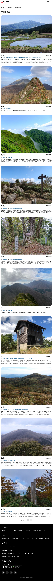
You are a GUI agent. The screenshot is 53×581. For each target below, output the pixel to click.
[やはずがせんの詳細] (26, 134)
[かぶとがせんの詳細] (26, 286)
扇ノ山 (3, 356)
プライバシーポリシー (18, 553)
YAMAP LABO (48, 538)
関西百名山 (16, 57)
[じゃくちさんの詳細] (26, 236)
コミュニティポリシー (30, 553)
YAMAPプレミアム (6, 538)
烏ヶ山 (3, 106)
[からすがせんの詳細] (26, 85)
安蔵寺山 (4, 509)
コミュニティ (27, 530)
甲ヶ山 (3, 308)
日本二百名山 (10, 57)
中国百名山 (21, 57)
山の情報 (10, 7)
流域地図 (41, 538)
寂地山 (3, 257)
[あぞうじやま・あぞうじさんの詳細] (26, 488)
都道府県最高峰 (27, 57)
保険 (36, 538)
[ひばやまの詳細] (26, 437)
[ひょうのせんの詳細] (26, 34)
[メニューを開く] (51, 1)
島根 (4, 208)
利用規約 (10, 553)
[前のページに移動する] (28, 520)
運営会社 (4, 553)
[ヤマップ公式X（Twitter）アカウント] (7, 572)
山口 (6, 259)
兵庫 (4, 57)
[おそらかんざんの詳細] (26, 185)
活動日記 (4, 530)
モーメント (10, 530)
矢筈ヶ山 (4, 155)
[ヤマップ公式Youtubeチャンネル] (15, 572)
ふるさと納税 (30, 538)
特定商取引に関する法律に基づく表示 (10, 556)
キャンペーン (35, 530)
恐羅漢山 (4, 206)
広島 (6, 208)
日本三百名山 (10, 358)
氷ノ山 (3, 55)
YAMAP (3, 7)
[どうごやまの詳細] (26, 386)
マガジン (24, 538)
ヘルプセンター (12, 546)
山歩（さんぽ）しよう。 (44, 530)
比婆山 (3, 458)
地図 (15, 530)
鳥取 (4, 108)
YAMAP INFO (5, 546)
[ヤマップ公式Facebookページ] (3, 572)
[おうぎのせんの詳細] (26, 335)
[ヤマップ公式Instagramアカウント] (11, 572)
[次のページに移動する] (31, 520)
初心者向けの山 (24, 409)
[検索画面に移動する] (48, 1)
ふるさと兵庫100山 (36, 57)
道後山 (3, 407)
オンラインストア (16, 538)
